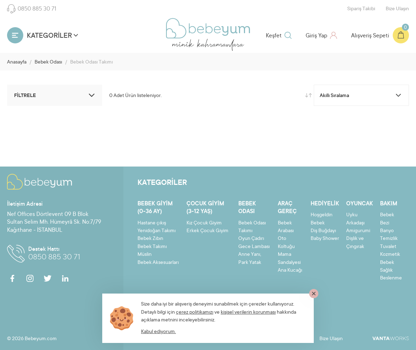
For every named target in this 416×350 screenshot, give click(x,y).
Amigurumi (358, 231)
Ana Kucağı (290, 270)
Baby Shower (325, 239)
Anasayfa (16, 62)
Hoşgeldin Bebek (321, 219)
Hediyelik (325, 204)
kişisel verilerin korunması (248, 312)
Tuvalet (388, 247)
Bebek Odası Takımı (252, 227)
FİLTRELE (55, 95)
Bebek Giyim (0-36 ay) (155, 208)
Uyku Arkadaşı (355, 219)
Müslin (144, 255)
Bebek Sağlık (387, 266)
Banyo (387, 231)
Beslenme (391, 278)
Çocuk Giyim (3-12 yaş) (205, 208)
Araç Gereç (287, 208)
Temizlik (389, 239)
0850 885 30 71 (31, 8)
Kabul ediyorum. (158, 332)
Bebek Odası (48, 62)
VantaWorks (390, 338)
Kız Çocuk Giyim (204, 223)
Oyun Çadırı (251, 239)
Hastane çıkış (151, 223)
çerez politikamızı (194, 312)
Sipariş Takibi (361, 9)
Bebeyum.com (208, 28)
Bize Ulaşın (397, 9)
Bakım (388, 204)
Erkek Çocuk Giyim (207, 231)
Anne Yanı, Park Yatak (249, 258)
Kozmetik (390, 255)
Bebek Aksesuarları (158, 263)
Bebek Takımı (152, 247)
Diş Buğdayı (323, 231)
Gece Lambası (254, 247)
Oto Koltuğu (286, 242)
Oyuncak (359, 204)
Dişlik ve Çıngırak (355, 242)
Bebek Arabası (286, 227)
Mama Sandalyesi (289, 258)
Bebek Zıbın (150, 239)
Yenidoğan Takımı (156, 231)
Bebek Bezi (387, 219)
